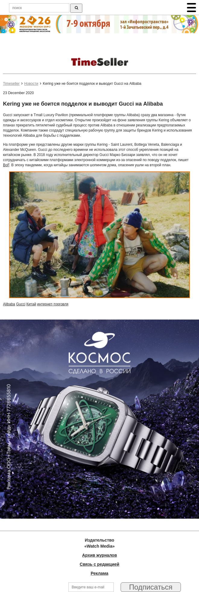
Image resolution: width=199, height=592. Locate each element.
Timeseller (11, 83)
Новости (31, 83)
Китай (31, 304)
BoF (6, 165)
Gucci (20, 304)
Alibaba (9, 304)
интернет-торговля (52, 304)
